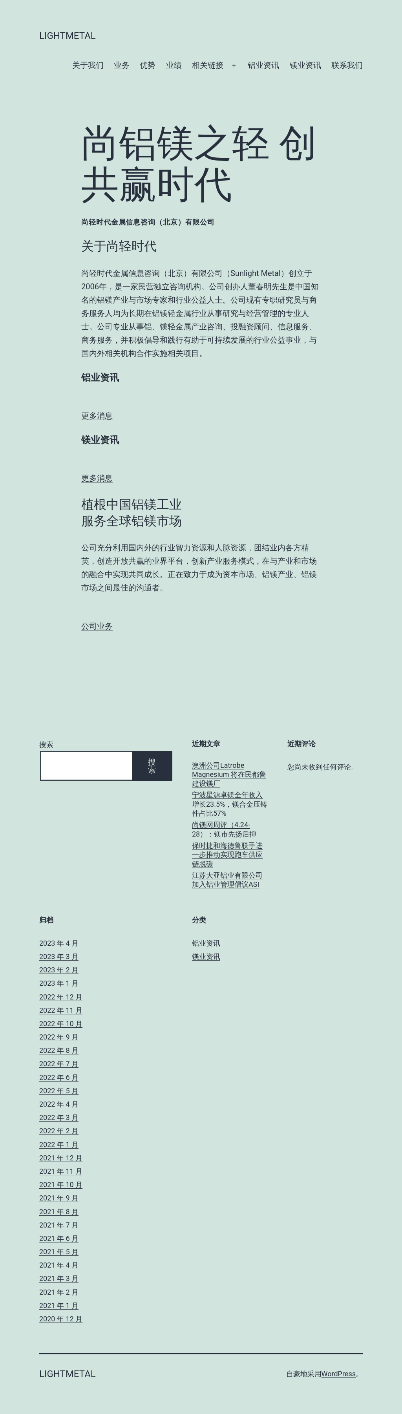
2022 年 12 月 (60, 997)
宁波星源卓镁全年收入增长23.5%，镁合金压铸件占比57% (229, 804)
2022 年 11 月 (60, 1010)
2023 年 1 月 (59, 983)
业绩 (174, 65)
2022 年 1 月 (59, 1144)
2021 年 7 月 (59, 1225)
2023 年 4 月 (59, 943)
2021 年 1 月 (59, 1305)
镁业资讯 (305, 65)
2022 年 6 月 (59, 1077)
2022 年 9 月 (59, 1037)
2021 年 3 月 (59, 1278)
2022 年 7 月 (59, 1064)
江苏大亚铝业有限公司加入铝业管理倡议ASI (227, 879)
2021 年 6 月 (59, 1238)
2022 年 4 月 (59, 1104)
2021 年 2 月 (59, 1292)
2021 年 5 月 (59, 1252)
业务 (122, 65)
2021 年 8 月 (59, 1212)
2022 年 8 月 (59, 1050)
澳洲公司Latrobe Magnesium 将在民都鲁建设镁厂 (229, 774)
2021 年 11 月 (60, 1171)
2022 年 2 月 (59, 1131)
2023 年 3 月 (59, 956)
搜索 (46, 744)
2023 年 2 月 (59, 970)
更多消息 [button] (97, 415)
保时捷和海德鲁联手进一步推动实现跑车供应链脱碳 (227, 854)
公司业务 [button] (97, 626)
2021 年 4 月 (59, 1265)
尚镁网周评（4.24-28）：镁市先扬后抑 (224, 829)
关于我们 (88, 65)
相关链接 (207, 65)
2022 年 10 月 (60, 1023)
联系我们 (347, 65)
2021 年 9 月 (59, 1198)
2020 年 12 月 (60, 1319)
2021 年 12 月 (60, 1158)
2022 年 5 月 (59, 1091)
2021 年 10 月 (60, 1184)
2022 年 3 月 (59, 1117)
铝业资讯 (263, 65)
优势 (147, 65)
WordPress (339, 1374)
